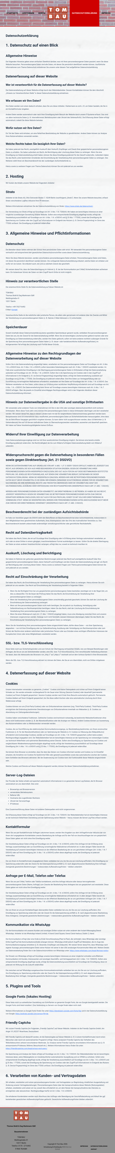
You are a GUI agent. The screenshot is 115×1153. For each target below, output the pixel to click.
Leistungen (28, 13)
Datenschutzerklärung (84, 13)
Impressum (84, 1146)
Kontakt (42, 13)
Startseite (12, 13)
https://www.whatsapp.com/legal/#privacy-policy (89, 951)
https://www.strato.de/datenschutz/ (79, 206)
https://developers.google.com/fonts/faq (65, 1011)
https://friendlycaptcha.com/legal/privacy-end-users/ (26, 1049)
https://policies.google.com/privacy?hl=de (31, 1014)
